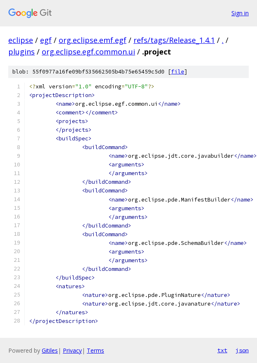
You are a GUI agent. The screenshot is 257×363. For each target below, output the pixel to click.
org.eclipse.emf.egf (92, 40)
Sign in (240, 13)
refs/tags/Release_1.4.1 (174, 40)
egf (46, 40)
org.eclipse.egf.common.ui (88, 52)
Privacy (72, 350)
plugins (21, 52)
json (242, 350)
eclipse (20, 40)
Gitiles (50, 350)
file (177, 71)
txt (222, 350)
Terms (95, 350)
